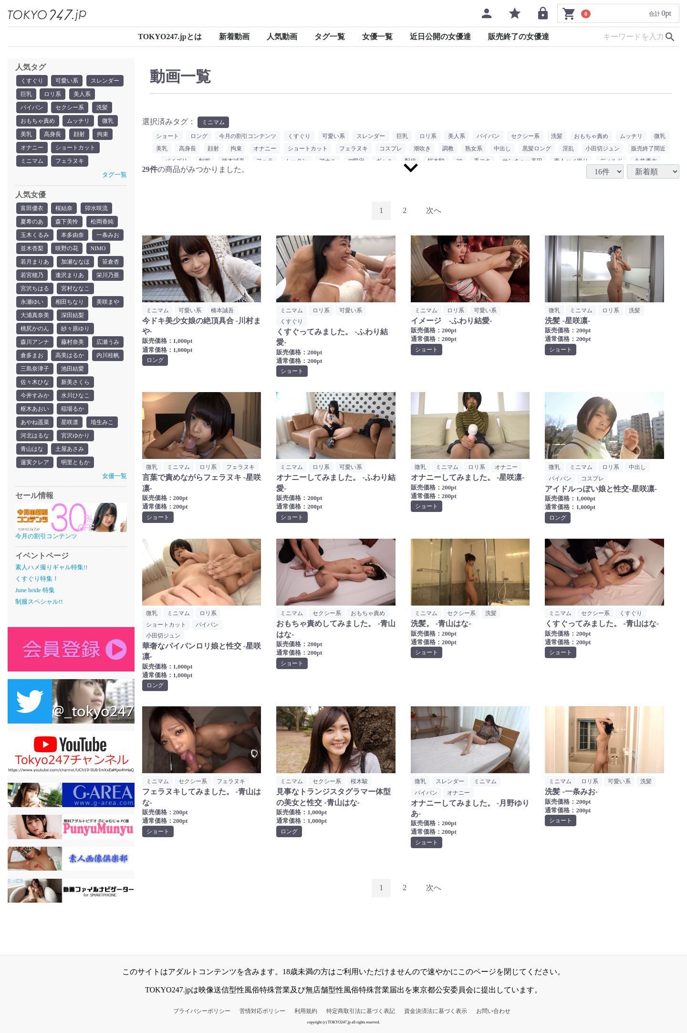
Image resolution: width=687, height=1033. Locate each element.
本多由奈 (72, 235)
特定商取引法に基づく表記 (360, 1011)
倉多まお (32, 355)
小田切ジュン (602, 148)
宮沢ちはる (35, 288)
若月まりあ (35, 261)
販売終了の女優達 (518, 36)
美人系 (82, 94)
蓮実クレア (35, 462)
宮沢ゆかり (75, 435)
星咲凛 (69, 422)
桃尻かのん (35, 328)
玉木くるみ (35, 235)
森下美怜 (66, 221)
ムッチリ (78, 120)
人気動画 (282, 36)
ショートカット (75, 147)
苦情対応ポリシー (262, 1011)
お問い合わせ (493, 1011)
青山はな (32, 449)
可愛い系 (66, 80)
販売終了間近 (648, 148)
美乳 (26, 134)
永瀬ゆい (32, 301)
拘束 (102, 134)
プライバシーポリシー (201, 1011)
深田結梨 (72, 315)
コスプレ (390, 148)
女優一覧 (377, 36)
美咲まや (107, 301)
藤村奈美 (72, 342)
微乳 (108, 120)
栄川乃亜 (107, 275)
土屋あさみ (69, 449)
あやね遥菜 (35, 422)
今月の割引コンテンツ (247, 136)
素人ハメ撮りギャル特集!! (51, 567)
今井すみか (35, 395)
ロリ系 (52, 94)
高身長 (52, 134)
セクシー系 (69, 107)
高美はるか (69, 355)
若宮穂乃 (32, 275)
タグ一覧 (329, 36)
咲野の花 (66, 248)
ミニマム (32, 161)
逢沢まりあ (69, 275)
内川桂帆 (107, 355)
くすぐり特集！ (37, 578)
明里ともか (75, 462)
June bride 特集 (35, 590)
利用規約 (305, 1011)
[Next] (433, 211)
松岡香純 (102, 221)
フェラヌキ (69, 161)
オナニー (32, 147)
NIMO (98, 248)
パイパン (32, 107)
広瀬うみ (107, 342)
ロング (199, 136)
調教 (448, 148)
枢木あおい (35, 408)
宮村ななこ (75, 288)
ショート (167, 136)
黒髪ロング (536, 148)
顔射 (79, 134)
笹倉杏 (110, 261)
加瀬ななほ (75, 261)
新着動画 (234, 36)
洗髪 (102, 107)
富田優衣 (32, 208)
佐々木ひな (35, 382)
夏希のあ (32, 221)
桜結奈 (64, 208)
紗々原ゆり (75, 328)
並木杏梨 (32, 248)
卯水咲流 (96, 208)
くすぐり (32, 80)
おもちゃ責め (38, 120)
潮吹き (422, 148)
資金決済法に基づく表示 (435, 1011)
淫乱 (568, 148)
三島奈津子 (35, 368)
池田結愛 (72, 368)
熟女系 (473, 148)
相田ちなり (69, 301)
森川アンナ (35, 342)
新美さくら (75, 382)
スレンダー (105, 80)
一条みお (107, 235)
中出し (502, 148)
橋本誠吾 (222, 310)
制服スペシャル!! (39, 601)
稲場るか (72, 408)
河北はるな (35, 435)
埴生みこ (102, 422)
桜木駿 (359, 781)
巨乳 (26, 94)
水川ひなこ (75, 395)
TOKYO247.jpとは (170, 36)
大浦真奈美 (35, 315)
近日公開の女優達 (440, 36)
